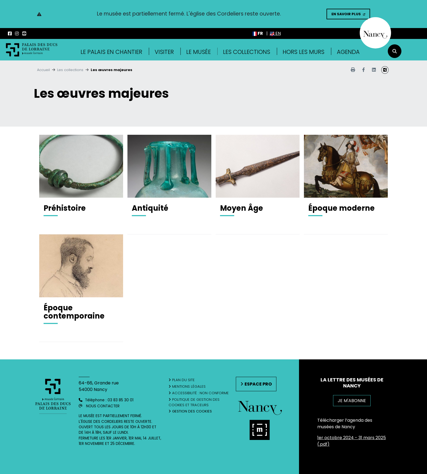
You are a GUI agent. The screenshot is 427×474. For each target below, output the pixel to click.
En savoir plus (346, 14)
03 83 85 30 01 (120, 400)
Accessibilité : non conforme (200, 393)
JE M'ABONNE (352, 400)
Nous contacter (103, 406)
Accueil (43, 69)
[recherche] (394, 51)
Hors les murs (303, 52)
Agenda (348, 52)
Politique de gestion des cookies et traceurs (194, 402)
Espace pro (258, 384)
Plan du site (183, 380)
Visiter (164, 52)
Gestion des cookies (192, 411)
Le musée (198, 52)
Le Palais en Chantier (111, 52)
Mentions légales (189, 386)
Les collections (246, 52)
